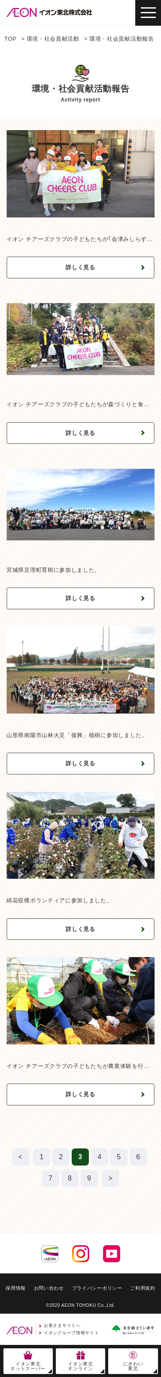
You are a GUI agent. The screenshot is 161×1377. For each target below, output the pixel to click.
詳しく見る (80, 267)
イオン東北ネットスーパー (28, 1366)
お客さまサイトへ (62, 1325)
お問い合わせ (49, 1288)
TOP (10, 39)
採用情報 (16, 1288)
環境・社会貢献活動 (53, 39)
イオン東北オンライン (80, 1366)
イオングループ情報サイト (71, 1332)
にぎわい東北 (133, 1366)
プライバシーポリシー (97, 1288)
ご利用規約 (142, 1288)
